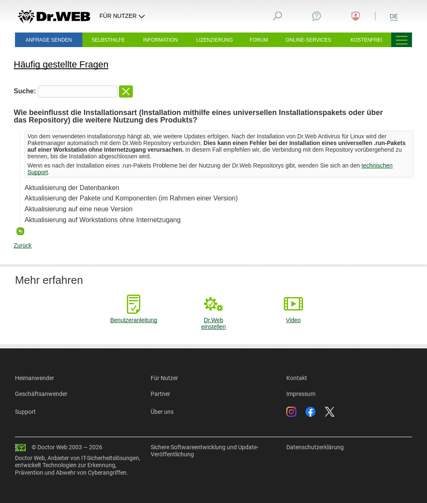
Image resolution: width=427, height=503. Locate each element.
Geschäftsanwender (41, 394)
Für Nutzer (164, 378)
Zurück (23, 245)
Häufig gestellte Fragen (61, 64)
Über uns (162, 412)
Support (25, 412)
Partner (160, 394)
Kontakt (296, 378)
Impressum (300, 394)
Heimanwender (34, 378)
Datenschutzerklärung (315, 447)
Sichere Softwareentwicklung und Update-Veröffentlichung (204, 451)
